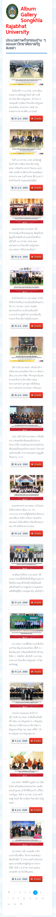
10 (24, 898)
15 (15, 904)
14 (9, 904)
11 (30, 898)
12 (36, 898)
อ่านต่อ (36, 118)
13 (43, 898)
